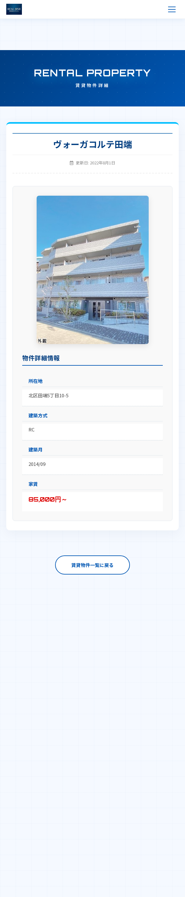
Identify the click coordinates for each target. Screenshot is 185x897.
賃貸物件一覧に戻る (92, 565)
